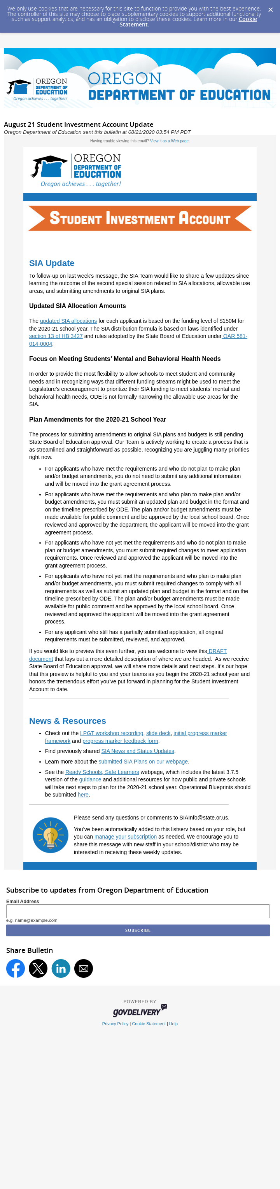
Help (173, 1023)
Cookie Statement (148, 1023)
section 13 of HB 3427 (56, 336)
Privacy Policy (115, 1023)
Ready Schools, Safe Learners (102, 772)
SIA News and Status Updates (138, 751)
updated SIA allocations (68, 321)
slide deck (158, 733)
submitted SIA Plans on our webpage (143, 761)
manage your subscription (125, 837)
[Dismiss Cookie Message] (270, 7)
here (83, 794)
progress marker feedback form (120, 741)
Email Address (22, 901)
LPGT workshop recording (111, 733)
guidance (90, 779)
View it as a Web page (169, 141)
